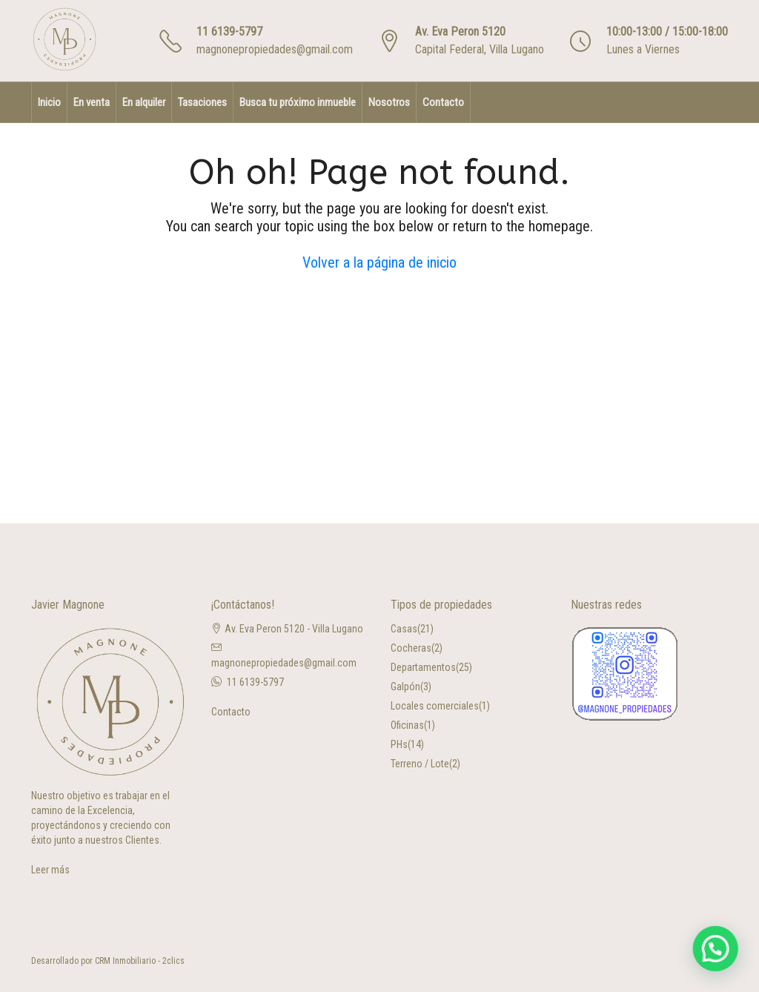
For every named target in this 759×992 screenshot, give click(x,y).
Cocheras (411, 648)
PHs (399, 744)
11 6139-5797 (229, 31)
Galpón (405, 686)
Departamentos (423, 667)
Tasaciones (202, 102)
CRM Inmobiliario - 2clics (140, 961)
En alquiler (143, 102)
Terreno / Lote (420, 764)
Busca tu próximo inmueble (297, 102)
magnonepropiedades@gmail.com (274, 49)
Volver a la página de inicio (379, 262)
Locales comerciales (435, 706)
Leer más (50, 870)
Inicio (49, 102)
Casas (404, 629)
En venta (91, 102)
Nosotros (389, 102)
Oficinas (407, 725)
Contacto (443, 102)
